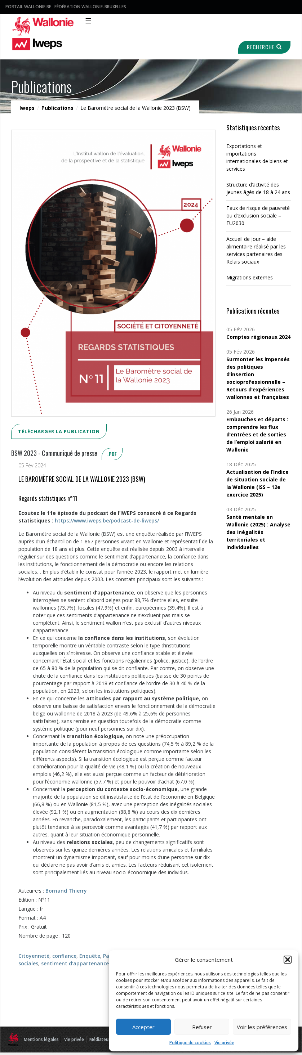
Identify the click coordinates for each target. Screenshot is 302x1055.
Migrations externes (249, 277)
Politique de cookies (190, 1043)
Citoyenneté (33, 955)
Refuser (202, 1027)
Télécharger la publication (59, 431)
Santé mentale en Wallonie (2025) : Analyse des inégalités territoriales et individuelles (258, 532)
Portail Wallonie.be (28, 7)
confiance (64, 955)
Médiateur (99, 1039)
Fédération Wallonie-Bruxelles (90, 7)
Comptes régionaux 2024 (258, 336)
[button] (287, 959)
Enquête (89, 955)
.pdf (112, 454)
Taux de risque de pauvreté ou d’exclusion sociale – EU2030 (258, 215)
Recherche (264, 46)
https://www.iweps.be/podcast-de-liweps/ (107, 520)
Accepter (143, 1027)
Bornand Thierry (66, 890)
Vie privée (224, 1043)
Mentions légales (41, 1039)
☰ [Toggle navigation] (88, 21)
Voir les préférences (262, 1027)
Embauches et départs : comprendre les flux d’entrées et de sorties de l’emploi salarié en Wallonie (257, 434)
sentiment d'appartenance (75, 963)
